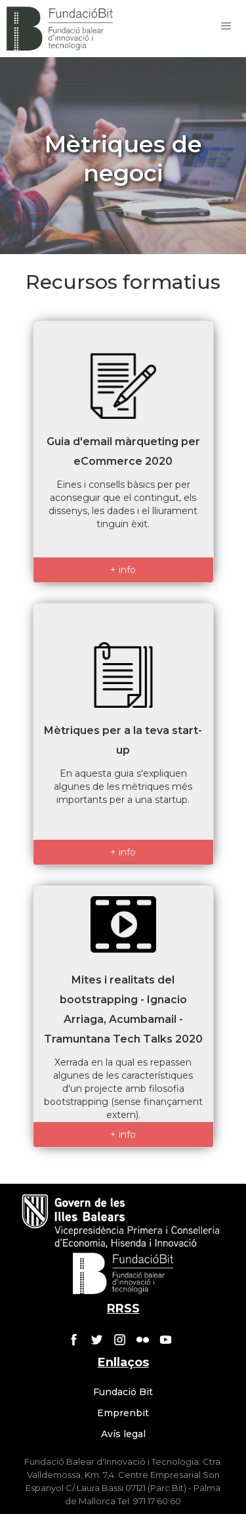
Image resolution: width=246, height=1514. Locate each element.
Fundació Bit (123, 1392)
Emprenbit (123, 1413)
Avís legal (123, 1434)
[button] (226, 26)
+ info (123, 570)
